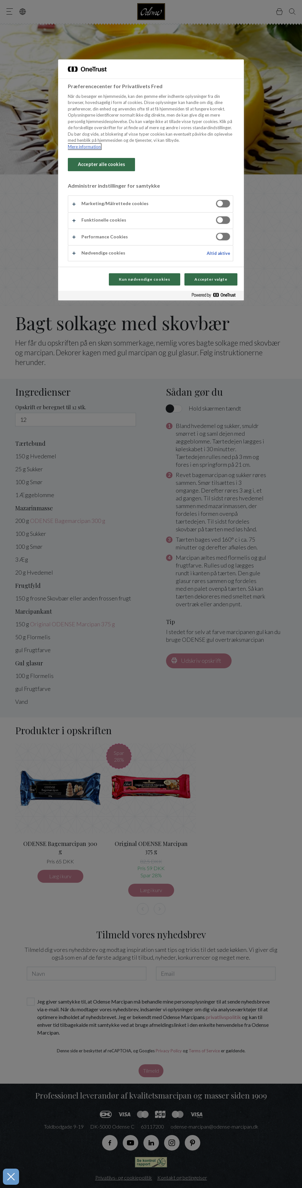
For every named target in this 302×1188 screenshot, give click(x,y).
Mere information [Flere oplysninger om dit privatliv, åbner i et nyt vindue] (84, 146)
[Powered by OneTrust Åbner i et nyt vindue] (216, 296)
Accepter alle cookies (101, 164)
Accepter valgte (210, 279)
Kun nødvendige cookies (144, 279)
